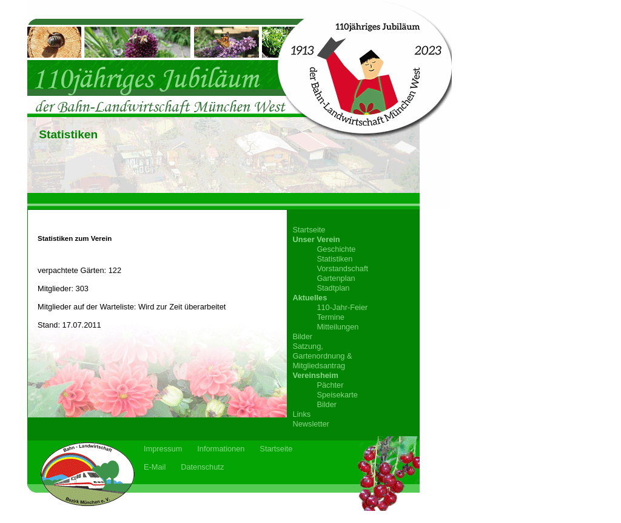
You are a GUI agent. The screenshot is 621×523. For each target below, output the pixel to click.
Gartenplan (336, 278)
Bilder (302, 336)
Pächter (330, 385)
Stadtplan (333, 287)
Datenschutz (202, 466)
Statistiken (334, 258)
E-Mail (155, 466)
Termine (330, 317)
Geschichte (336, 249)
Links (301, 414)
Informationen (220, 448)
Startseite (308, 229)
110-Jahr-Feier (342, 307)
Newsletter (310, 423)
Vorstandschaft (342, 268)
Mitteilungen (337, 326)
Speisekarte (337, 394)
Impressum (163, 448)
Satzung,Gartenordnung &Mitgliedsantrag (322, 356)
